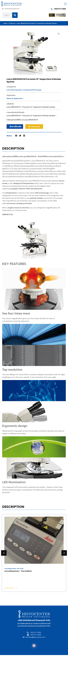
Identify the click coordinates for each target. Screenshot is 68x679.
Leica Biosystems (10, 569)
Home (5, 23)
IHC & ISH (20, 569)
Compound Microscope (32, 89)
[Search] (15, 15)
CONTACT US (7, 214)
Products (12, 23)
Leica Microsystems (14, 89)
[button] (16, 136)
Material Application (15, 98)
